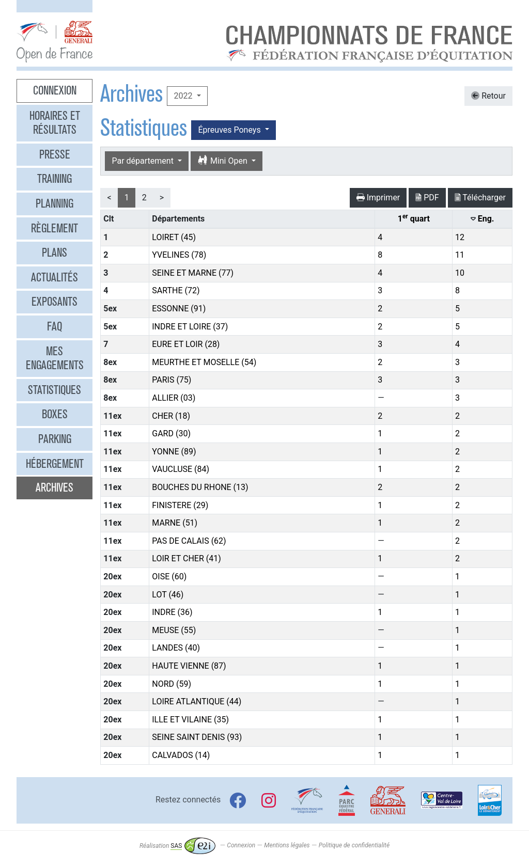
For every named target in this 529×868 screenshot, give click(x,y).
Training (54, 178)
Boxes (55, 414)
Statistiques (54, 390)
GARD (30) (171, 433)
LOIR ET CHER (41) (186, 558)
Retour (488, 96)
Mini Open (223, 160)
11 (459, 255)
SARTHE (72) (175, 290)
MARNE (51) (174, 523)
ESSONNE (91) (179, 308)
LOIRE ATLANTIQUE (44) (196, 701)
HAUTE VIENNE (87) (189, 666)
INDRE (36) (172, 612)
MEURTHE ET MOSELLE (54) (204, 362)
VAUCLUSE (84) (180, 469)
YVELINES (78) (179, 255)
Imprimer (378, 197)
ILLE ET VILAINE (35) (190, 719)
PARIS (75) (171, 380)
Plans (54, 252)
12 (459, 237)
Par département (143, 161)
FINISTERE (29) (180, 505)
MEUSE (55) (174, 630)
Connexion (54, 90)
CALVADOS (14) (181, 755)
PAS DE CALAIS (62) (189, 541)
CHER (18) (171, 416)
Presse (54, 154)
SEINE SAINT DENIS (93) (197, 737)
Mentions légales (286, 845)
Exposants (54, 301)
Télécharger (480, 197)
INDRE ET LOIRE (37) (190, 327)
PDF (427, 197)
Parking (54, 439)
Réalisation (177, 845)
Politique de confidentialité (354, 845)
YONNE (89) (174, 451)
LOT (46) (167, 594)
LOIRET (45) (174, 237)
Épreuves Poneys (230, 130)
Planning (54, 203)
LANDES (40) (176, 648)
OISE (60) (169, 576)
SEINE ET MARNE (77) (193, 273)
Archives (54, 487)
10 (459, 273)
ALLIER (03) (173, 398)
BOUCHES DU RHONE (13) (200, 487)
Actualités (54, 277)
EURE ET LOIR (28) (186, 344)
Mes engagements (55, 358)
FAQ (54, 326)
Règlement (54, 228)
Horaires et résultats (54, 122)
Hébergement (55, 463)
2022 (184, 96)
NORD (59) (171, 684)
